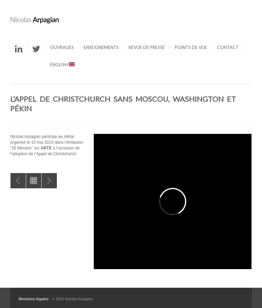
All (33, 180)
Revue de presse (147, 47)
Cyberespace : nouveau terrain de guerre (49, 180)
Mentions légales (34, 299)
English (62, 64)
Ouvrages (62, 47)
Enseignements (101, 47)
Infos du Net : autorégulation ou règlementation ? (18, 180)
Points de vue (191, 47)
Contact (228, 47)
